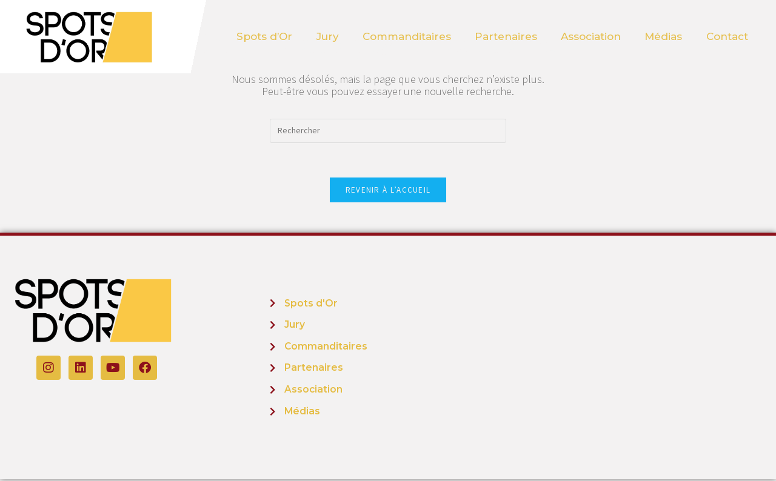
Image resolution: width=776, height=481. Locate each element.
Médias (664, 36)
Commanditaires (406, 36)
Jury (326, 36)
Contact (728, 36)
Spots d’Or (263, 36)
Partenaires (506, 36)
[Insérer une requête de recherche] (388, 131)
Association (591, 36)
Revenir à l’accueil (388, 192)
